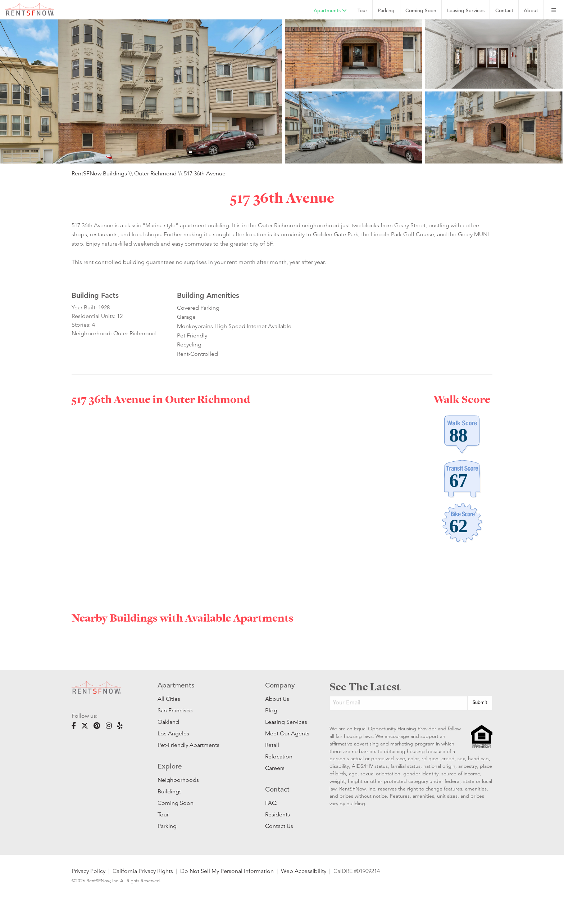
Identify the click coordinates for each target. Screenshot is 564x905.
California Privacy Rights (143, 871)
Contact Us (279, 826)
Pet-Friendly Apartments (188, 745)
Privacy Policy (88, 871)
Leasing (466, 11)
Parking (386, 11)
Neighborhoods (178, 779)
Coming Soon (420, 11)
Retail (272, 745)
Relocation (278, 756)
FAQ (271, 802)
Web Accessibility (303, 871)
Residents (277, 814)
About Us (277, 698)
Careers (275, 768)
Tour (362, 11)
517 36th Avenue (205, 173)
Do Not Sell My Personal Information (227, 871)
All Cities (169, 698)
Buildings (170, 791)
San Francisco (175, 710)
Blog (271, 710)
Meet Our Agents (286, 733)
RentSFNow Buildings (99, 173)
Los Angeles (173, 733)
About (531, 11)
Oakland (168, 721)
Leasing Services (286, 721)
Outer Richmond (155, 173)
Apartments (330, 11)
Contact (504, 11)
